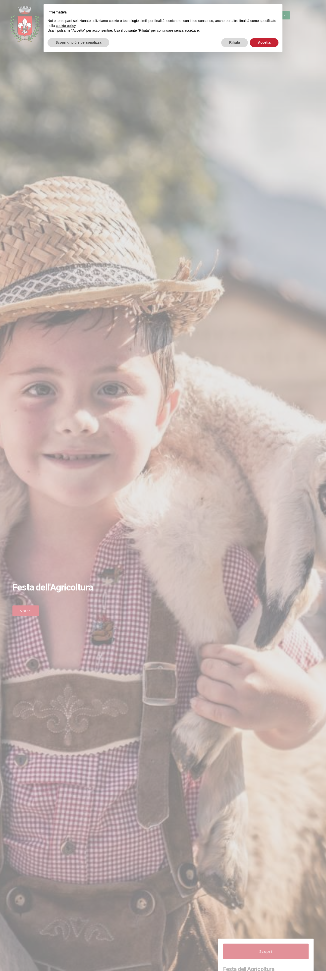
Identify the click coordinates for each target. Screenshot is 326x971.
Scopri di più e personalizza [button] (78, 42)
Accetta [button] (264, 42)
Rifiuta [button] (234, 42)
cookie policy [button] (65, 26)
